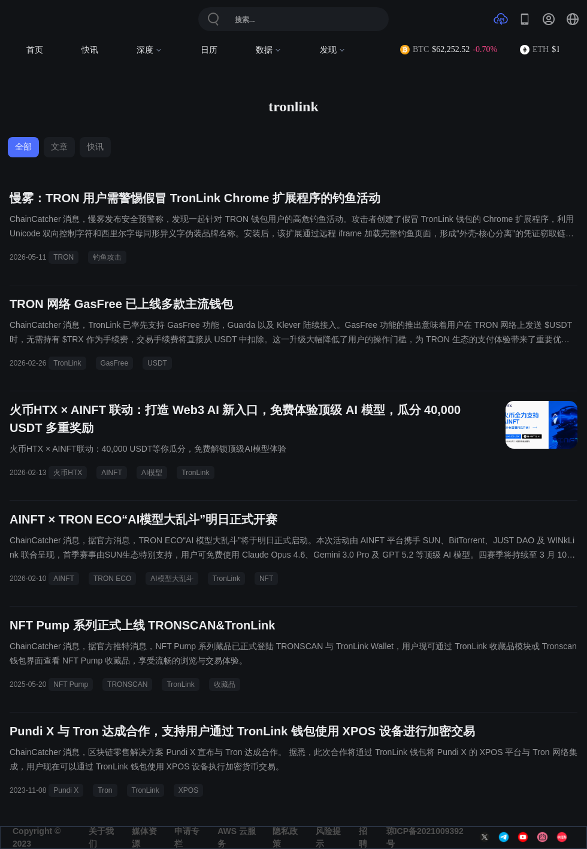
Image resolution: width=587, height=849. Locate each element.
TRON (63, 257)
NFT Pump (70, 684)
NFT (266, 578)
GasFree (115, 363)
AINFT (111, 472)
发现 (333, 49)
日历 (209, 49)
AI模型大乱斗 (171, 578)
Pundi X (65, 790)
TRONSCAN (127, 684)
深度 (149, 49)
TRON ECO (112, 578)
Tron (105, 790)
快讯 (89, 49)
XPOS (188, 790)
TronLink (67, 363)
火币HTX (67, 472)
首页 (34, 49)
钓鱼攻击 (107, 257)
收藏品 (224, 684)
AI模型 (151, 472)
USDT (157, 363)
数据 (269, 49)
